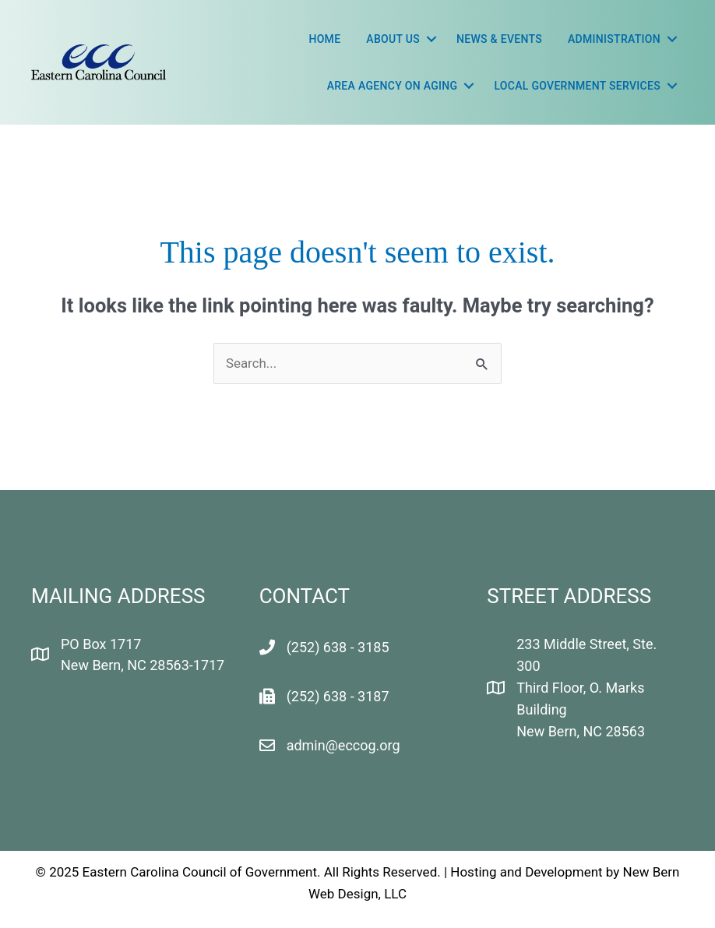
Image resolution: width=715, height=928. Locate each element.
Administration (614, 39)
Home (324, 39)
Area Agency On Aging (392, 85)
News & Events (499, 39)
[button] (431, 39)
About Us (393, 39)
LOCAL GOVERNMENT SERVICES (577, 85)
